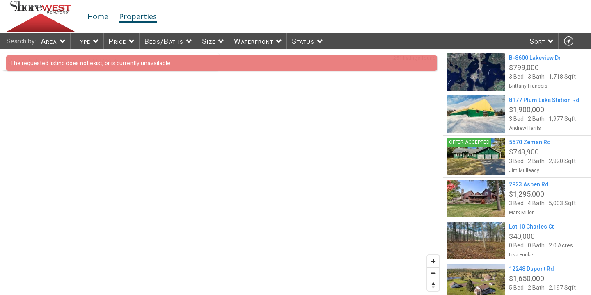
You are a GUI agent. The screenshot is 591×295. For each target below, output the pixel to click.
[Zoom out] (433, 273)
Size (208, 41)
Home (97, 16)
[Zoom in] (433, 261)
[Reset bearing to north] (433, 285)
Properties (138, 16)
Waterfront (253, 41)
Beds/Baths (163, 41)
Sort (537, 41)
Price (117, 41)
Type (83, 41)
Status (303, 41)
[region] (221, 172)
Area (49, 41)
